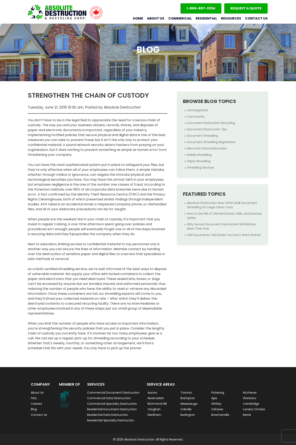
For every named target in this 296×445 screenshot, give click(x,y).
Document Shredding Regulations (211, 142)
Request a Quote (245, 8)
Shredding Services (200, 167)
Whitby (216, 404)
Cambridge (251, 404)
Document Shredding (202, 136)
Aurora (152, 393)
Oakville (186, 409)
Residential (206, 18)
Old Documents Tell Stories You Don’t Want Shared (223, 235)
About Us (155, 18)
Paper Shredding (198, 161)
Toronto (186, 393)
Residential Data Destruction (107, 415)
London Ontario (254, 409)
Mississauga (188, 404)
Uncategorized (197, 110)
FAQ (34, 398)
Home (138, 18)
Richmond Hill (157, 404)
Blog (34, 409)
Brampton (187, 398)
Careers (36, 404)
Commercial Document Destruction (113, 393)
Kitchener (250, 393)
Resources (231, 18)
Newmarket (156, 398)
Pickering (217, 393)
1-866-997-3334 (201, 8)
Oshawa (217, 409)
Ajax (214, 398)
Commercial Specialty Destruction (112, 404)
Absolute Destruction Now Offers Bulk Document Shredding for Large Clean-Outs (222, 205)
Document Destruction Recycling (211, 123)
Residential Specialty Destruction (110, 420)
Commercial (180, 18)
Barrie (247, 415)
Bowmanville (220, 415)
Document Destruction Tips (207, 129)
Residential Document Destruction (112, 409)
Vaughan (154, 409)
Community (196, 116)
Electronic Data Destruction (207, 148)
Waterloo (249, 398)
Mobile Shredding (199, 155)
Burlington (187, 415)
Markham (154, 415)
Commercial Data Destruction (109, 398)
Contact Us (256, 18)
